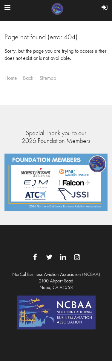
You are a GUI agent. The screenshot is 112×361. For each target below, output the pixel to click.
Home (10, 78)
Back (28, 78)
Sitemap (47, 78)
